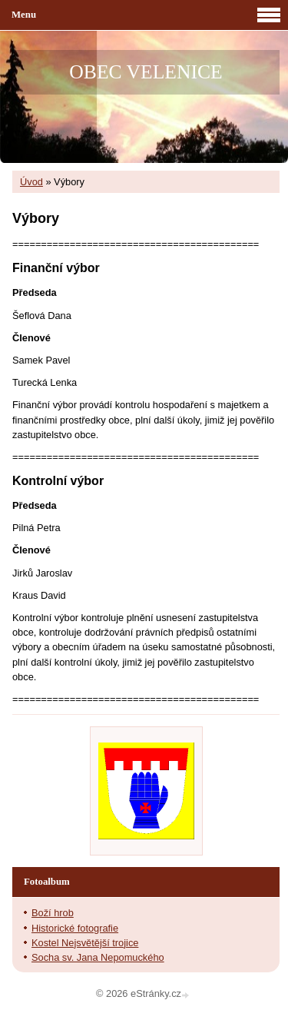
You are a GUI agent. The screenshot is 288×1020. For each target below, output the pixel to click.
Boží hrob (52, 913)
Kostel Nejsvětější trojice (84, 943)
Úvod (31, 182)
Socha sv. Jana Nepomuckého (97, 957)
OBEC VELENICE (145, 72)
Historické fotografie (74, 928)
